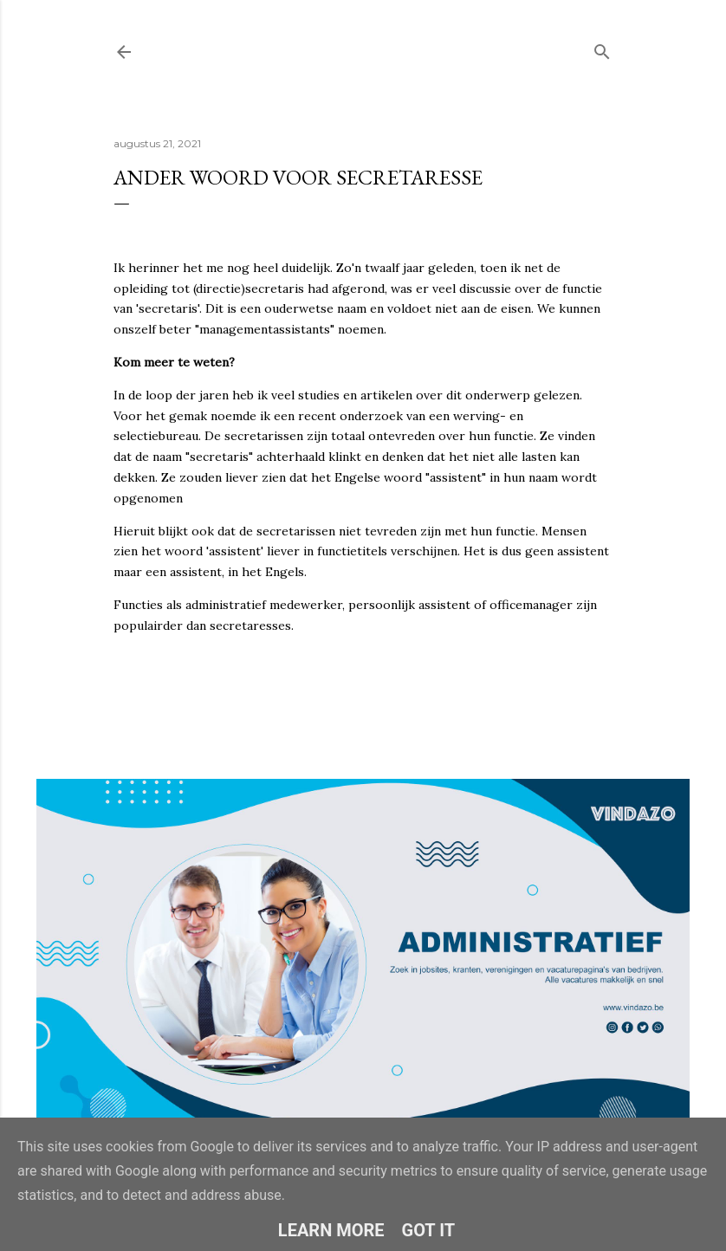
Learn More (331, 1230)
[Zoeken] (602, 48)
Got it (429, 1230)
